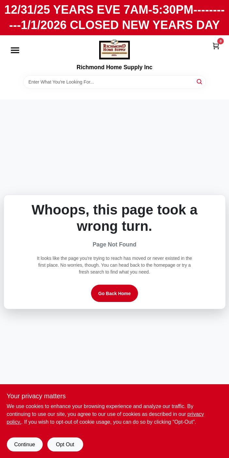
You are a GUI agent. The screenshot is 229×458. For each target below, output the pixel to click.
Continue (24, 444)
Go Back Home (114, 293)
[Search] (200, 81)
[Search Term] (114, 81)
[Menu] (15, 50)
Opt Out (65, 444)
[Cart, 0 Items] (216, 45)
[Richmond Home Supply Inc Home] (114, 49)
